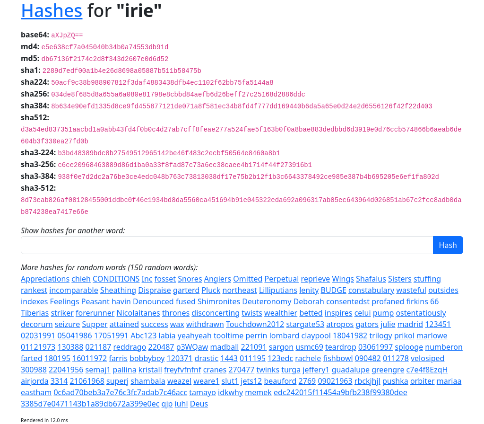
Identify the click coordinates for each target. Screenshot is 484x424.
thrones (176, 313)
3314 (59, 381)
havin (121, 301)
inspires (339, 313)
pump (383, 313)
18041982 (350, 335)
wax (177, 324)
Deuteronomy (266, 301)
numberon (443, 347)
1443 (229, 358)
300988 (34, 369)
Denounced (153, 301)
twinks (267, 369)
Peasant (95, 301)
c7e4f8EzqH (427, 369)
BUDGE (333, 290)
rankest (34, 290)
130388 (70, 347)
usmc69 (309, 347)
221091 (254, 347)
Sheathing (118, 290)
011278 (396, 358)
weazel (179, 381)
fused (186, 301)
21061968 (87, 381)
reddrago (130, 347)
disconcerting (215, 313)
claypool (316, 335)
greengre (388, 369)
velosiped (427, 358)
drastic (206, 358)
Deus (199, 403)
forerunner (95, 313)
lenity (309, 290)
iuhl (181, 403)
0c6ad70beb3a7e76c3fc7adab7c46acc (120, 392)
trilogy (380, 335)
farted (32, 358)
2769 (307, 381)
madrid (410, 324)
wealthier (280, 313)
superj (117, 381)
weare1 (206, 381)
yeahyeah (195, 335)
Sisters (400, 279)
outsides (443, 290)
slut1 (230, 381)
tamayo (202, 392)
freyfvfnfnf (182, 369)
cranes (215, 369)
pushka (395, 381)
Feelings (64, 301)
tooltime (228, 335)
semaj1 (98, 369)
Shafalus (371, 279)
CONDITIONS (116, 279)
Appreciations (45, 279)
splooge (409, 347)
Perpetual (281, 279)
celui (362, 313)
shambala (147, 381)
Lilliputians (278, 290)
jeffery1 (315, 369)
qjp (167, 403)
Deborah (309, 301)
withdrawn (205, 324)
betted (310, 313)
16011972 (89, 358)
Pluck (210, 290)
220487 (161, 347)
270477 (241, 369)
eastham (36, 392)
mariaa (449, 381)
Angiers (217, 279)
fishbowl (338, 358)
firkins (417, 301)
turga (291, 369)
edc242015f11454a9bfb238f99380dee (340, 392)
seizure (67, 324)
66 (434, 301)
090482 (368, 358)
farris (118, 358)
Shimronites (219, 301)
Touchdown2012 (255, 324)
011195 (253, 358)
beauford (280, 381)
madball (224, 347)
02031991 (38, 335)
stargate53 (305, 324)
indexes (34, 301)
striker (62, 313)
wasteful (411, 290)
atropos (340, 324)
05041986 (74, 335)
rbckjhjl (367, 381)
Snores (190, 279)
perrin (256, 335)
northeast (240, 290)
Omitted (247, 279)
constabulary (371, 290)
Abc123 (143, 335)
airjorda (35, 381)
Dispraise (154, 290)
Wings (343, 279)
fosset (165, 279)
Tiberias (35, 313)
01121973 (38, 347)
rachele (308, 358)
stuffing (427, 279)
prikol (404, 335)
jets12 (251, 381)
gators (367, 324)
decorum (37, 324)
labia (167, 335)
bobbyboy (147, 358)
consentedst (348, 301)
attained (124, 324)
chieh (81, 279)
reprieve (315, 279)
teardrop (340, 347)
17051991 (111, 335)
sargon (281, 347)
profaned (388, 301)
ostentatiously (421, 313)
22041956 (66, 369)
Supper (95, 324)
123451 (438, 324)
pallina (125, 369)
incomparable (73, 290)
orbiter (422, 381)
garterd (186, 290)
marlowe (432, 335)
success (154, 324)
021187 (98, 347)
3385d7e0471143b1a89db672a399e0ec (90, 403)
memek (258, 392)
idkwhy (230, 392)
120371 (180, 358)
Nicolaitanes (138, 313)
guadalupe (351, 369)
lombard (284, 335)
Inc (147, 279)
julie (387, 324)
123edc (280, 358)
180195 (57, 358)
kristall (150, 369)
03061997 (375, 347)
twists (252, 313)
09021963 (335, 381)
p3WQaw (192, 347)
